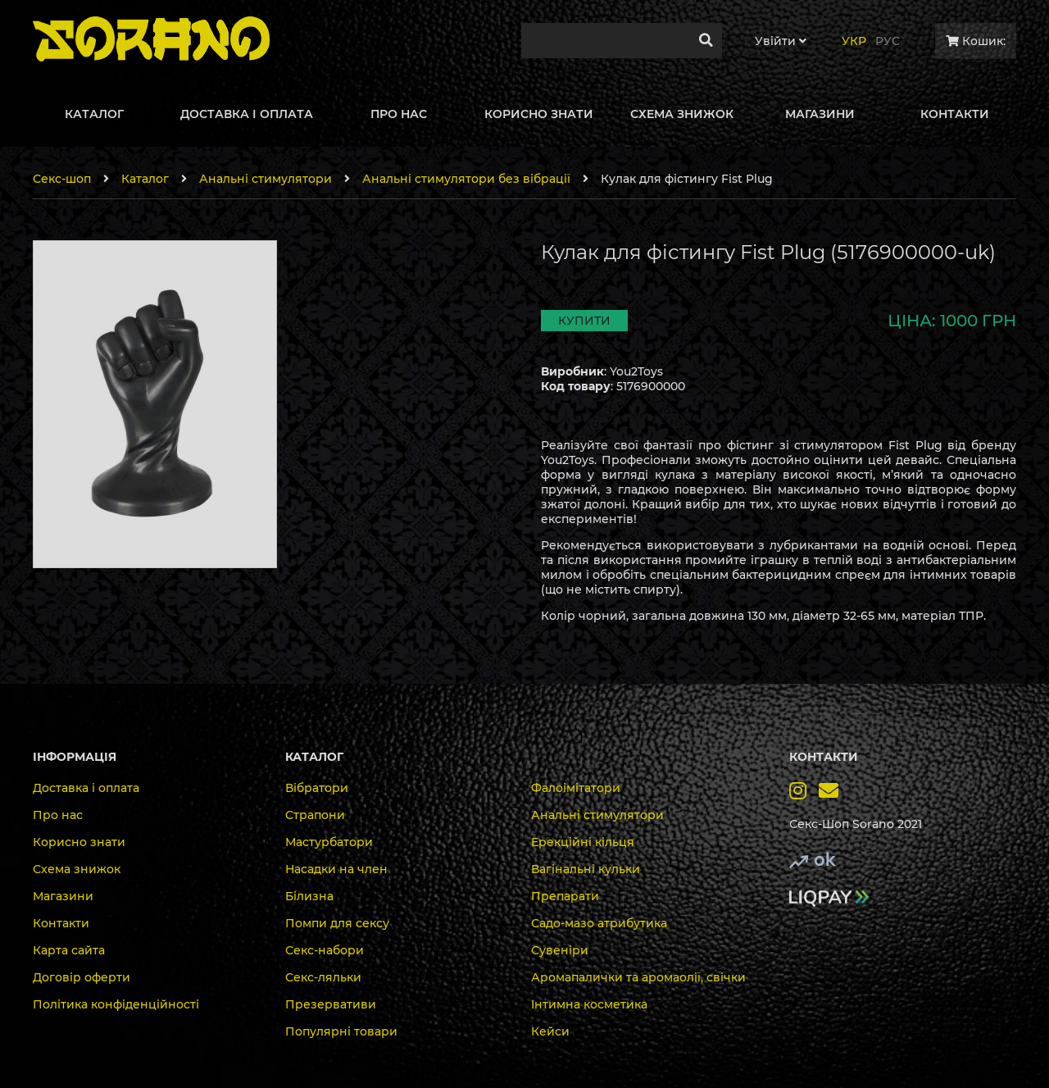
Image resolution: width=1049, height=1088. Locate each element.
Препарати (565, 896)
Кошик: (976, 41)
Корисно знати (79, 842)
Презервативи (330, 1004)
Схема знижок (76, 869)
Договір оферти (81, 977)
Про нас (58, 815)
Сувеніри (559, 950)
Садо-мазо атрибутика (599, 923)
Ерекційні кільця (582, 842)
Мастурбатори (329, 842)
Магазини (63, 896)
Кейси (550, 1031)
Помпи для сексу (337, 923)
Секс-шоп (62, 178)
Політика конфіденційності (116, 1004)
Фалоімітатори (575, 788)
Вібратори (316, 788)
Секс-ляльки (323, 977)
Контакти (61, 923)
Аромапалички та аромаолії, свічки (638, 977)
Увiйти (780, 41)
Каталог (145, 178)
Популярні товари (341, 1031)
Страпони (315, 815)
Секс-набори (324, 950)
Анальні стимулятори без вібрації (466, 178)
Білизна (309, 896)
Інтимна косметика (589, 1004)
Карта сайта (69, 950)
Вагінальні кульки (585, 869)
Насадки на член (336, 869)
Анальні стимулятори (265, 178)
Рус (887, 41)
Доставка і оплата (86, 788)
